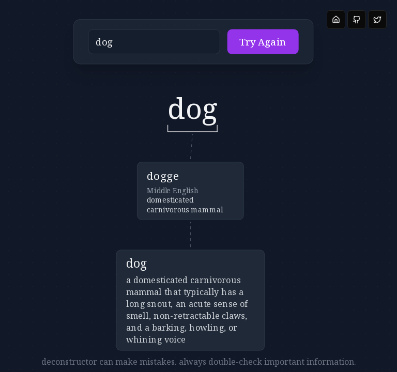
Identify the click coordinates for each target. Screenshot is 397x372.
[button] (181, 45)
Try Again (247, 45)
